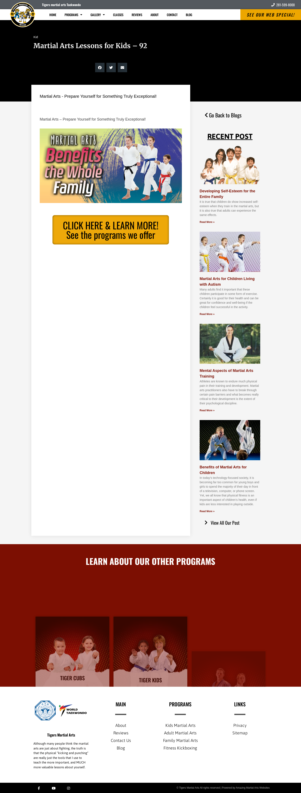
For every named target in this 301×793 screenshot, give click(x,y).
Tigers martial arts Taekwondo (61, 4)
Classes (118, 14)
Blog (189, 14)
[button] (100, 67)
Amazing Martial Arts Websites (253, 787)
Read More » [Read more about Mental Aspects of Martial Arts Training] (207, 410)
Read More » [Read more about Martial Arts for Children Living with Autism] (207, 314)
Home (52, 14)
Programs (73, 14)
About (154, 14)
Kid (35, 37)
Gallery (98, 14)
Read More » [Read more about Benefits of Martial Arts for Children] (207, 511)
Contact (172, 14)
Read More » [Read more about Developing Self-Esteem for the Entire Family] (207, 222)
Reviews (137, 14)
